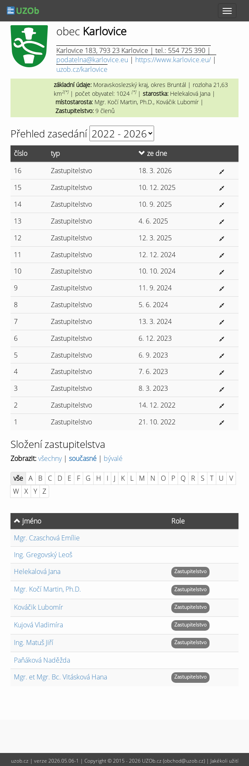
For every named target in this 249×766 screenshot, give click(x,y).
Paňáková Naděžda (42, 660)
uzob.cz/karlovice (81, 69)
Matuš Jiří (33, 642)
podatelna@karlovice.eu (92, 59)
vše (18, 478)
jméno (27, 521)
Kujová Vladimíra (38, 624)
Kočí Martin (47, 589)
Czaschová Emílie (47, 537)
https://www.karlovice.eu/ (173, 59)
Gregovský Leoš (43, 554)
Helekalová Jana (37, 571)
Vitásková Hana (60, 677)
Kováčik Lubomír (38, 607)
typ (55, 153)
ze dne (153, 153)
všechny (50, 458)
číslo (20, 153)
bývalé (113, 458)
